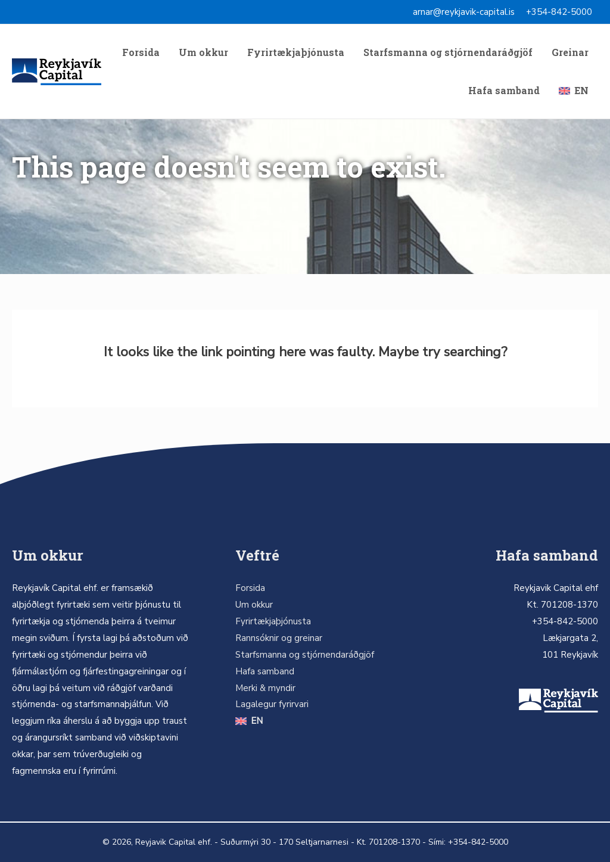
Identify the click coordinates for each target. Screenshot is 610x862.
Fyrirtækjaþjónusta (295, 52)
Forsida (141, 52)
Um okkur (203, 52)
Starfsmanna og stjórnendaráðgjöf (448, 52)
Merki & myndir (265, 688)
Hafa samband (504, 90)
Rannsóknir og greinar (278, 638)
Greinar (570, 52)
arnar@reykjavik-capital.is (464, 12)
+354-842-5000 (559, 12)
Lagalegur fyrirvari (272, 704)
